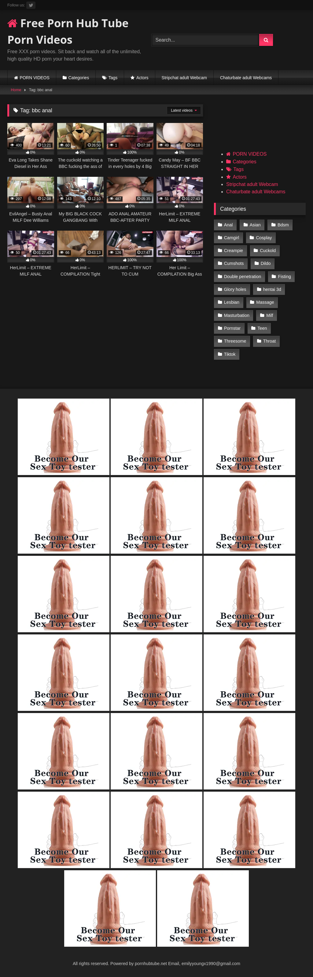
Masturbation (236, 315)
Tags (113, 77)
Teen (262, 328)
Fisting (284, 276)
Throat (269, 341)
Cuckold (268, 250)
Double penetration (242, 276)
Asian (255, 224)
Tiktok (230, 354)
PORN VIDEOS (35, 77)
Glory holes (235, 289)
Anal (228, 224)
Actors (142, 77)
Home (16, 89)
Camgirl (231, 237)
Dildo (266, 263)
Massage (265, 302)
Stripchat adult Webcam (184, 77)
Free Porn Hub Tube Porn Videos (68, 31)
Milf (269, 315)
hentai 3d (272, 289)
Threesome (235, 341)
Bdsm (283, 224)
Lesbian (231, 302)
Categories (78, 77)
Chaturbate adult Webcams (246, 77)
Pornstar (232, 328)
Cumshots (234, 263)
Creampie (233, 250)
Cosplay (264, 237)
